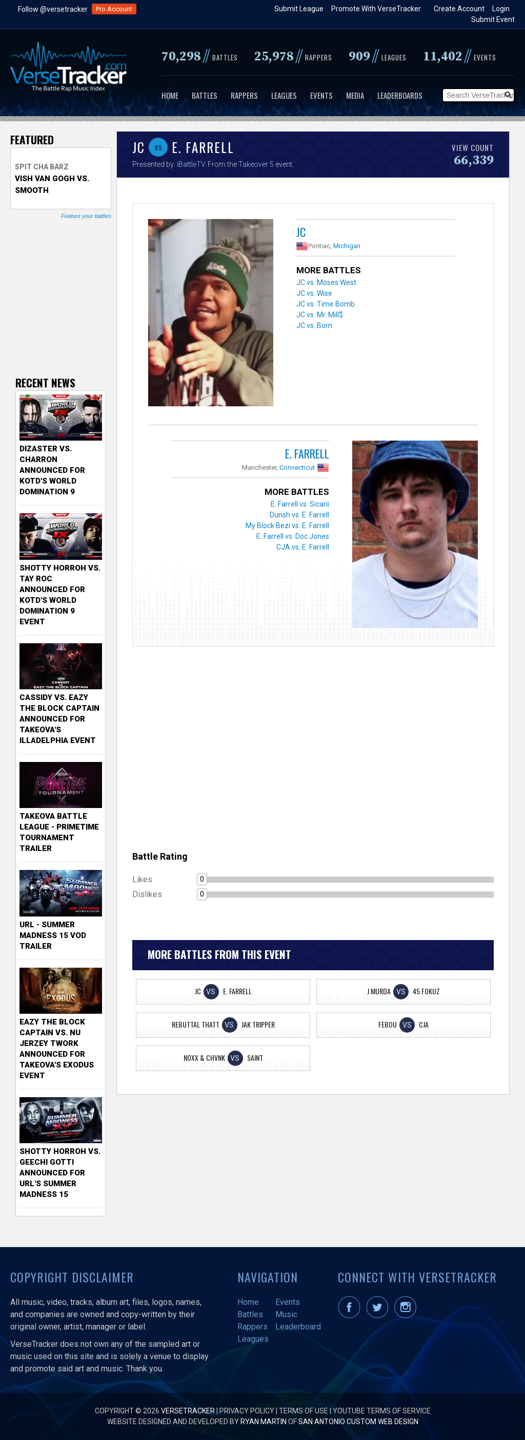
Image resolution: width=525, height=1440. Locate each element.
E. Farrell (307, 453)
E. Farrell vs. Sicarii (300, 504)
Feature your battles (86, 216)
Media (355, 95)
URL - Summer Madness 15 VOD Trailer (52, 935)
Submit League (299, 9)
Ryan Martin (263, 1421)
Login (501, 9)
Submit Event (493, 19)
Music (286, 1314)
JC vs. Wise (314, 293)
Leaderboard (298, 1327)
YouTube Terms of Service (382, 1411)
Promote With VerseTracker (376, 9)
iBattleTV (191, 164)
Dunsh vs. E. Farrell (299, 515)
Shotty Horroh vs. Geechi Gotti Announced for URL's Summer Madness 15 (59, 1173)
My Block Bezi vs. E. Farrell (287, 525)
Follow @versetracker (53, 9)
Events (321, 95)
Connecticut (297, 467)
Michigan (346, 246)
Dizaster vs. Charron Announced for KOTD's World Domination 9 (52, 470)
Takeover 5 (256, 164)
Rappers (244, 95)
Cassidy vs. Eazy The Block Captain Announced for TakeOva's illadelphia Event (59, 719)
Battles (204, 95)
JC (301, 232)
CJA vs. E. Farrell (302, 547)
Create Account (459, 9)
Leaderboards (399, 95)
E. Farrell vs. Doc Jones (292, 536)
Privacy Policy (246, 1411)
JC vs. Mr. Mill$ (319, 315)
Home (169, 95)
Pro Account (114, 9)
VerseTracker (188, 1411)
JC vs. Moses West (326, 282)
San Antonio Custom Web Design (358, 1421)
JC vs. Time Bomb (325, 304)
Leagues (284, 95)
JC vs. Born (314, 325)
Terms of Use (303, 1411)
